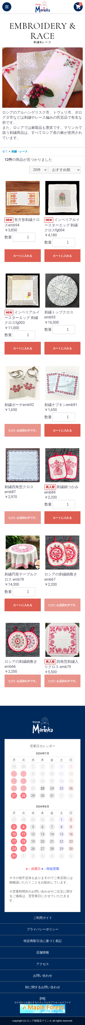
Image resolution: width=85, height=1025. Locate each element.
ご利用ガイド (42, 918)
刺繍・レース (19, 151)
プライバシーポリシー (42, 929)
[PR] (42, 1005)
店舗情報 (42, 952)
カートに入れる (22, 255)
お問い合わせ (42, 975)
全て (5, 151)
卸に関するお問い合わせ (42, 987)
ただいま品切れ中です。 (23, 430)
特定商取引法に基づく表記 (43, 941)
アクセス (42, 964)
